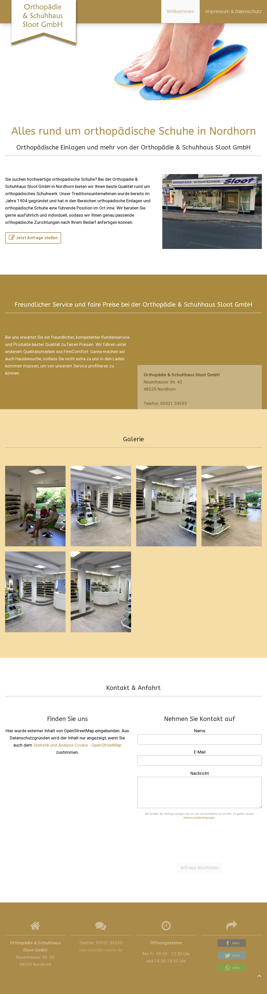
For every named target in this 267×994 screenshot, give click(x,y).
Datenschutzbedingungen (199, 817)
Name (199, 730)
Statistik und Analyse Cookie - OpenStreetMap (77, 745)
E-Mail (200, 752)
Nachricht (199, 773)
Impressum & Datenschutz (233, 11)
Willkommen (180, 11)
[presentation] (200, 840)
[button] (232, 943)
